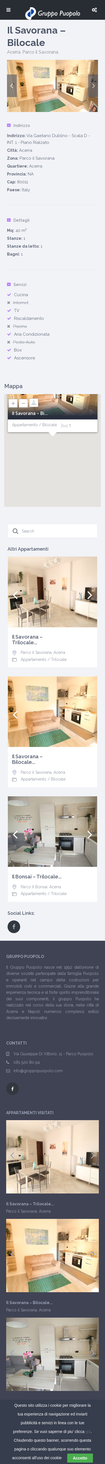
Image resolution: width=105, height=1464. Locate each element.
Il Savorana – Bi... (30, 413)
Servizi (17, 284)
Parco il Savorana (40, 52)
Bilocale (58, 779)
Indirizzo (18, 125)
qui (88, 1431)
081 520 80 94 (26, 1062)
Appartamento (33, 659)
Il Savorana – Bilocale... (27, 759)
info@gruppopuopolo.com (38, 1071)
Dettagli (18, 220)
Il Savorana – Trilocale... (27, 639)
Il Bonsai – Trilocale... (37, 877)
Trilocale (59, 659)
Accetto (80, 1458)
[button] (52, 443)
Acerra (13, 52)
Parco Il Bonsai (34, 887)
